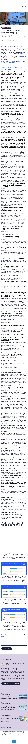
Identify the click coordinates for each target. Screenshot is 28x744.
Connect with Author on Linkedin (11, 671)
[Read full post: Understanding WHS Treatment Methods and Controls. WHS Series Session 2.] (23, 706)
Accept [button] (14, 741)
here (2, 624)
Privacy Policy (15, 737)
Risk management (6, 27)
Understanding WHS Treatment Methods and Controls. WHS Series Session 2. (9, 708)
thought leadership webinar (8, 62)
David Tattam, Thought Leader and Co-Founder (14, 36)
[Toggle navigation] (25, 3)
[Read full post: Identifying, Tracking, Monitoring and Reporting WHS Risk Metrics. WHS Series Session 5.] (23, 695)
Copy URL (7, 720)
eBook (18, 55)
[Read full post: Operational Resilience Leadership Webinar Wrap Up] (23, 684)
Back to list (7, 636)
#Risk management (9, 40)
